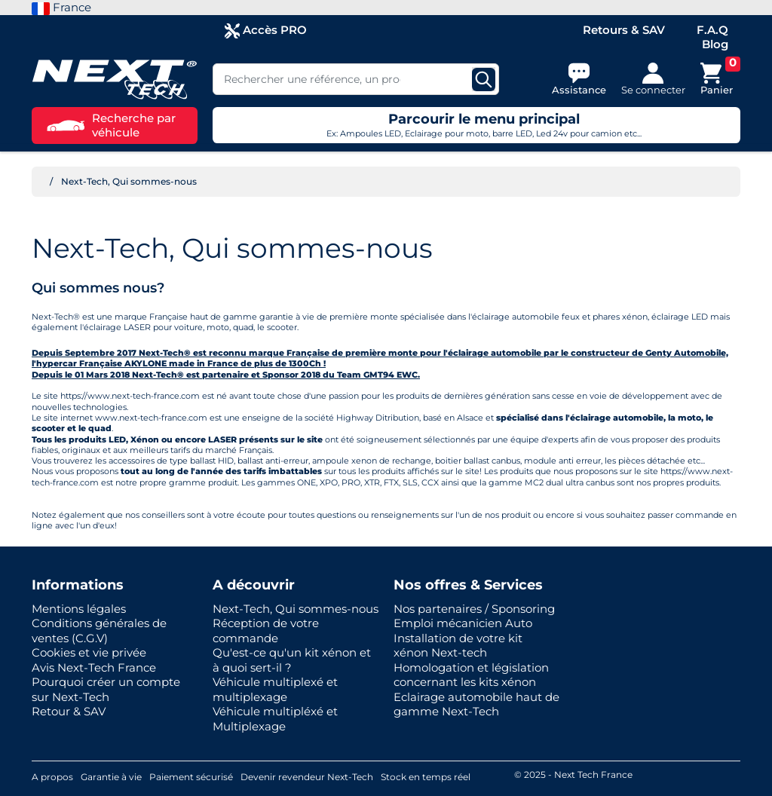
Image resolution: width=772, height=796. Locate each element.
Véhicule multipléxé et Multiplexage (275, 718)
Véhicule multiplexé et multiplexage (275, 689)
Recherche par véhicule (111, 125)
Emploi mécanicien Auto (463, 623)
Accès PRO (266, 30)
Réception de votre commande (266, 630)
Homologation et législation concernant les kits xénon (471, 675)
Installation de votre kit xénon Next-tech (458, 645)
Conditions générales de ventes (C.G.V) (99, 630)
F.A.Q (712, 30)
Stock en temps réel (425, 776)
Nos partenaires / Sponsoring (474, 609)
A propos (52, 776)
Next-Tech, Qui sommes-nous (295, 609)
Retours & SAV (624, 30)
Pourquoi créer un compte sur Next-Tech (106, 689)
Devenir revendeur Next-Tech (306, 776)
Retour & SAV (69, 711)
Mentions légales (79, 609)
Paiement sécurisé (191, 776)
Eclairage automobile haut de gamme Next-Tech (476, 704)
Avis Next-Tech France (94, 667)
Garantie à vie (111, 776)
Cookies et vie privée (89, 652)
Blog (715, 44)
